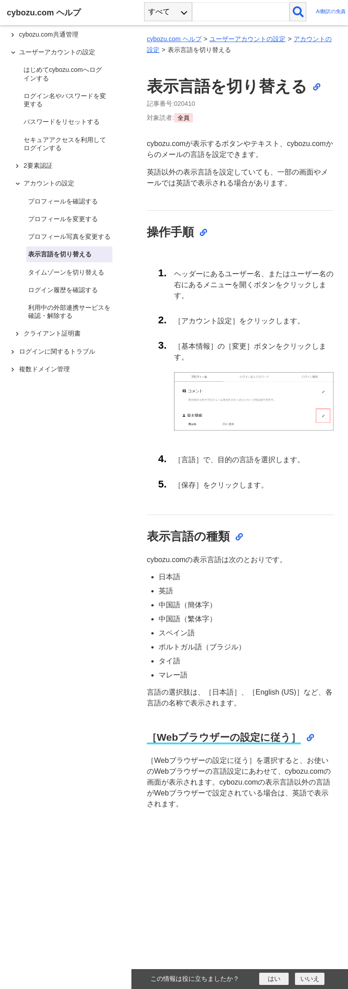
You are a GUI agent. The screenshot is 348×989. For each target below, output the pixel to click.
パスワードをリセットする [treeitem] (62, 121)
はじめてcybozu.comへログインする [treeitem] (63, 73)
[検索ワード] (241, 11)
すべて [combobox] (159, 11)
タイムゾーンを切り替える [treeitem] (66, 272)
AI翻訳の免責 (331, 11)
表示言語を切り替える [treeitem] (60, 254)
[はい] (274, 979)
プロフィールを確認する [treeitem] (63, 201)
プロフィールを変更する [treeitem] (63, 218)
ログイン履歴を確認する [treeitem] (63, 289)
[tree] (68, 481)
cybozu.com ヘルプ (174, 39)
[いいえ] (309, 979)
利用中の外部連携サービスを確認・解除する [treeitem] (69, 311)
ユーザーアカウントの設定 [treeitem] (57, 52)
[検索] (298, 11)
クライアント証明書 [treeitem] (52, 333)
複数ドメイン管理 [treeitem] (44, 369)
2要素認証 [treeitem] (38, 165)
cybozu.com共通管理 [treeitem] (48, 34)
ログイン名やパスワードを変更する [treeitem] (65, 100)
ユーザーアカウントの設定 (247, 39)
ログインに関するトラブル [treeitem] (57, 351)
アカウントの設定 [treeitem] (49, 183)
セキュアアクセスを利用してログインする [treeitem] (65, 143)
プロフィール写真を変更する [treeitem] (69, 236)
